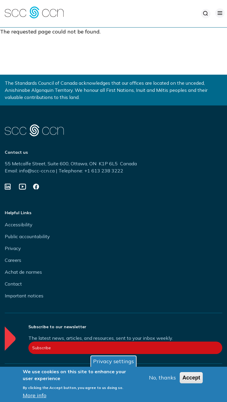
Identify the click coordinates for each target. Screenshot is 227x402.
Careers (13, 260)
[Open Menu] (220, 13)
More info (34, 395)
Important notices (24, 296)
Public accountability (27, 236)
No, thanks (162, 377)
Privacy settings (113, 361)
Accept (191, 378)
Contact (13, 284)
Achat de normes (23, 272)
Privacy (13, 248)
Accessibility (19, 225)
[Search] (205, 13)
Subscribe (41, 347)
